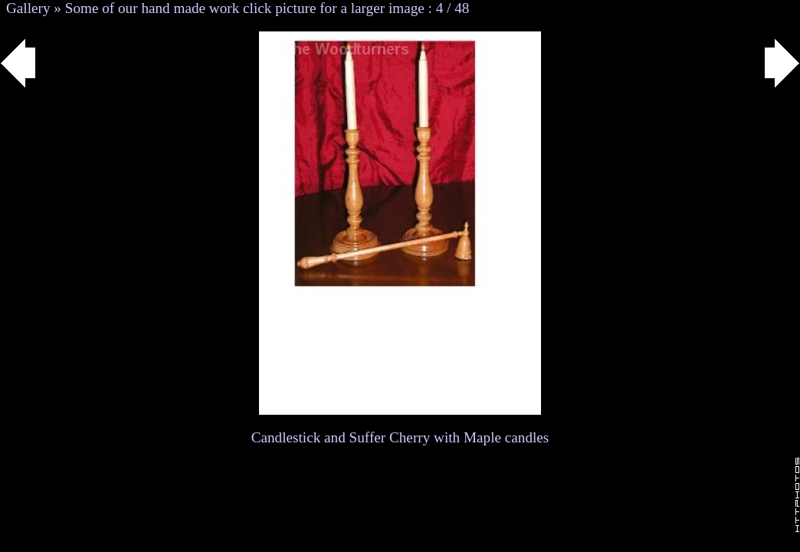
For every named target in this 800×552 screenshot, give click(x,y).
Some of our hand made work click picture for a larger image (245, 8)
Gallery (28, 8)
